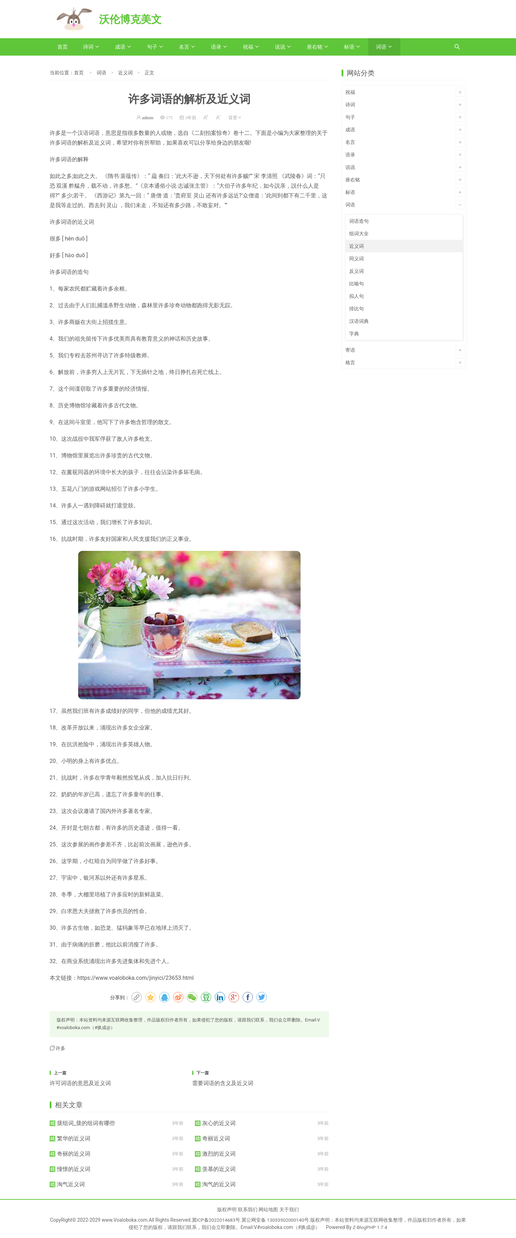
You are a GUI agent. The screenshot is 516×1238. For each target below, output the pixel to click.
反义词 (356, 271)
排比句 (356, 308)
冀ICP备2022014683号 (218, 1220)
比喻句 (356, 283)
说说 (280, 47)
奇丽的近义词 (73, 1153)
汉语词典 (359, 321)
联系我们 (247, 1209)
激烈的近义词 (219, 1153)
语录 (216, 47)
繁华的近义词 (73, 1138)
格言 (350, 362)
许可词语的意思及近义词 (80, 1083)
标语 (349, 47)
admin (148, 117)
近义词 (125, 72)
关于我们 (289, 1209)
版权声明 (227, 1209)
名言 (184, 47)
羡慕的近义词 (219, 1169)
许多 (60, 1048)
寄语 (350, 350)
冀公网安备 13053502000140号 (278, 1220)
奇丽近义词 (216, 1138)
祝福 (248, 47)
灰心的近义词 (219, 1123)
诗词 (88, 47)
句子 (152, 47)
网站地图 (268, 1209)
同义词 (356, 258)
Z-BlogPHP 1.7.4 (372, 1227)
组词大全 (359, 233)
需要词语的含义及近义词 (222, 1083)
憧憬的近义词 (73, 1169)
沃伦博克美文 (132, 19)
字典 (354, 333)
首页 (62, 47)
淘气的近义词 (219, 1184)
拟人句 (356, 296)
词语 (381, 47)
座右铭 (314, 47)
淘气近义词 (71, 1184)
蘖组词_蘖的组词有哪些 (86, 1123)
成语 (120, 47)
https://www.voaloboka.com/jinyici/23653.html (135, 978)
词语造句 (359, 221)
